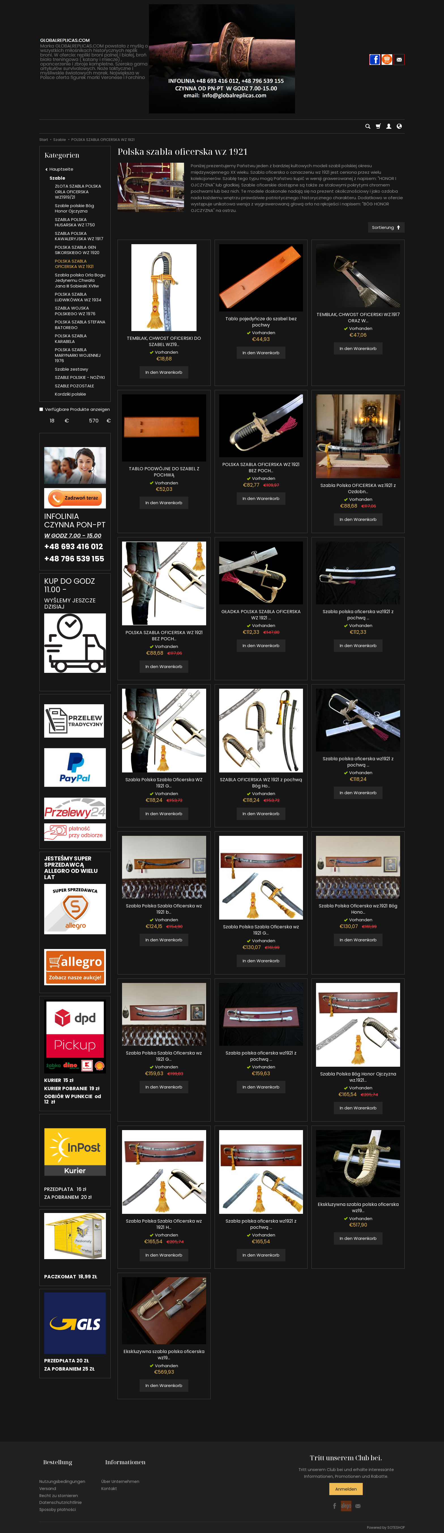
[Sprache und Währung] (399, 126)
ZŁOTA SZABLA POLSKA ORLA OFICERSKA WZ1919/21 (78, 191)
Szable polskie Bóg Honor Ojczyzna (74, 208)
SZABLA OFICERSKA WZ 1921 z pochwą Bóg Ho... (261, 784)
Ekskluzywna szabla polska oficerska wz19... (358, 1209)
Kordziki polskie (70, 394)
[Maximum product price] (93, 421)
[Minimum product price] (52, 421)
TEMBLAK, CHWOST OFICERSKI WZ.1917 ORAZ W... (358, 319)
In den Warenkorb (164, 374)
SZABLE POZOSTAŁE (74, 386)
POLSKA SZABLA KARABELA (71, 338)
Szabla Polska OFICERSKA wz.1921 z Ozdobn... (358, 490)
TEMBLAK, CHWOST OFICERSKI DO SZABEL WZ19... (164, 343)
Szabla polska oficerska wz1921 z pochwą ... (358, 616)
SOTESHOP (396, 1527)
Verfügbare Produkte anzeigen (74, 409)
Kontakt (109, 1482)
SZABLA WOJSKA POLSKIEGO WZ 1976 (75, 311)
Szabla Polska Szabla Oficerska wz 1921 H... (164, 1226)
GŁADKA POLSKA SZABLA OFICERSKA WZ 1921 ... (261, 616)
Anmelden (346, 1491)
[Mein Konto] (388, 126)
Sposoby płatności (57, 1503)
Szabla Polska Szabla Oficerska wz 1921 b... (164, 911)
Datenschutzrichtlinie (60, 1496)
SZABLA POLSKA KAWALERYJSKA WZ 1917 (79, 236)
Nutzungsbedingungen (62, 1475)
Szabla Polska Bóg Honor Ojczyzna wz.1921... (358, 1079)
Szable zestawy (71, 369)
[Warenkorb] (378, 126)
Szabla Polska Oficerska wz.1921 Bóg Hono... (358, 911)
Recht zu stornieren (58, 1489)
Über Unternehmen (120, 1475)
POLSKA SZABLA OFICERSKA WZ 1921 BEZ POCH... (261, 469)
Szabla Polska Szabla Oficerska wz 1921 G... (261, 932)
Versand (47, 1482)
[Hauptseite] (222, 58)
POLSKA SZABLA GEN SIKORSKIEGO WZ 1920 (77, 250)
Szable (57, 178)
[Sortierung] (384, 228)
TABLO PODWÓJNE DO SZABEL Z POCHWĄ (164, 473)
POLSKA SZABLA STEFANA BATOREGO (80, 324)
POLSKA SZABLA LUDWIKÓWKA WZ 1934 (78, 297)
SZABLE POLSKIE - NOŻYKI (80, 377)
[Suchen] (367, 126)
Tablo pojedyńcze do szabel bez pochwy (261, 323)
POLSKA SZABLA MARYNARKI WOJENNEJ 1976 (78, 355)
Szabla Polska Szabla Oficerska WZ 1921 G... (163, 784)
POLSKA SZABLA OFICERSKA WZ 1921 (74, 264)
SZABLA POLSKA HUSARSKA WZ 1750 (75, 222)
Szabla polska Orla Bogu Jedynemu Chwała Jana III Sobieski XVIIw (80, 280)
